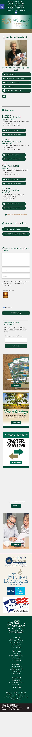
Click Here (16, 385)
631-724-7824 (17, 674)
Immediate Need (20, 693)
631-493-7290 (17, 647)
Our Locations (16, 699)
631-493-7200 (16, 645)
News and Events (10, 697)
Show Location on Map (12, 134)
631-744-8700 (17, 660)
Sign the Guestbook (11, 82)
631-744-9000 (16, 685)
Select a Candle (8, 290)
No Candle (8, 307)
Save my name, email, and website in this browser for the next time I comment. (16, 283)
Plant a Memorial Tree (12, 90)
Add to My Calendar (11, 130)
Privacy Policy (15, 709)
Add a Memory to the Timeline (14, 78)
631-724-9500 (16, 671)
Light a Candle (9, 74)
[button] (2, 6)
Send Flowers (9, 86)
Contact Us (10, 695)
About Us (9, 693)
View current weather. (17, 215)
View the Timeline (12, 229)
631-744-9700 (16, 658)
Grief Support (20, 695)
